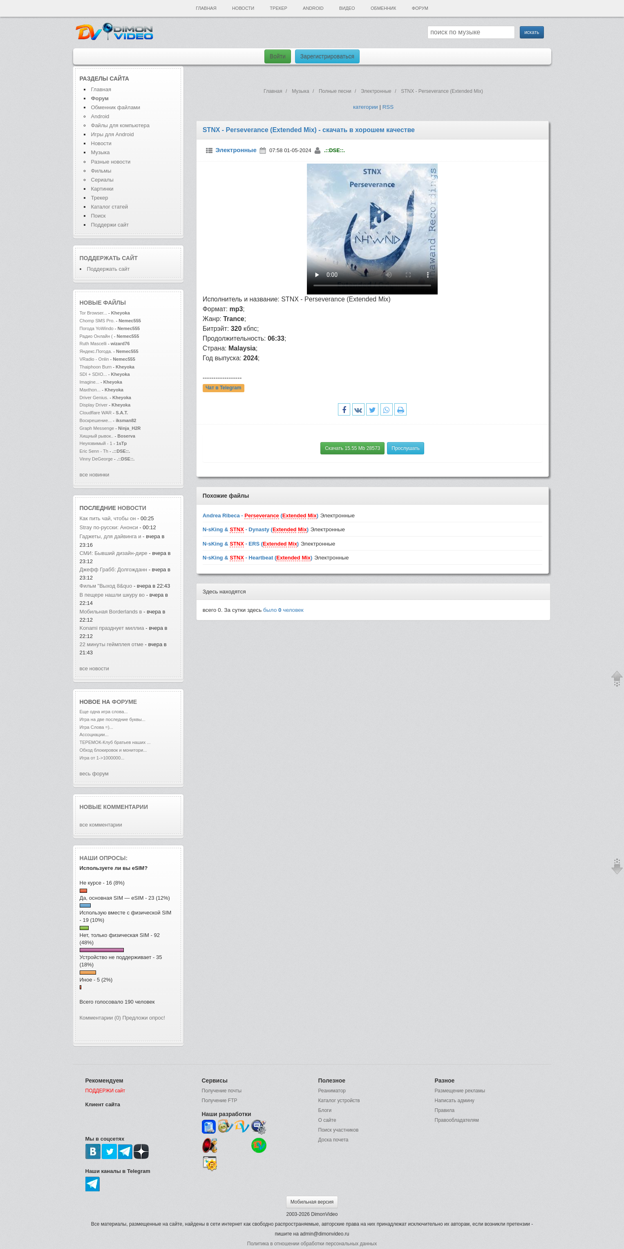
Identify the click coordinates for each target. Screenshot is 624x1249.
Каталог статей (109, 207)
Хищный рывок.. (97, 436)
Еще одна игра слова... (104, 711)
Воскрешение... (96, 420)
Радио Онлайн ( (96, 336)
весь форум (94, 774)
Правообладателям (457, 1120)
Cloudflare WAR (96, 412)
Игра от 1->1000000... (102, 757)
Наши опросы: (104, 858)
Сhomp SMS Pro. (97, 320)
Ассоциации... (94, 734)
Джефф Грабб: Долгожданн (114, 569)
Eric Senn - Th (94, 451)
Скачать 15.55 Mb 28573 (352, 448)
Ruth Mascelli (94, 343)
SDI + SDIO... (93, 374)
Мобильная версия (312, 1202)
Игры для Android (112, 134)
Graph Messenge (97, 428)
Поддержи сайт (110, 225)
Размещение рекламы (460, 1091)
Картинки (102, 189)
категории (365, 107)
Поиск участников (338, 1130)
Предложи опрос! (144, 1018)
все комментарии (101, 825)
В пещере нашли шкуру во (112, 595)
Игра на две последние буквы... (112, 719)
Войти (278, 56)
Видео (347, 8)
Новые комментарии (114, 807)
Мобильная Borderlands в (111, 612)
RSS (388, 107)
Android (313, 8)
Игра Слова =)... (96, 727)
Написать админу (454, 1100)
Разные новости (111, 162)
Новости (243, 8)
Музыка (100, 152)
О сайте (327, 1120)
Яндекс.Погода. (96, 351)
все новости (94, 668)
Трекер (278, 8)
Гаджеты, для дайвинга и (110, 536)
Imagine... (90, 382)
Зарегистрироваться (327, 56)
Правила (445, 1110)
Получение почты (222, 1091)
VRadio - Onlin (94, 359)
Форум (420, 8)
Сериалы (102, 180)
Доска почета (333, 1140)
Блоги (325, 1110)
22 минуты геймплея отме (111, 644)
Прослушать (405, 448)
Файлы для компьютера (120, 125)
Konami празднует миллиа (112, 628)
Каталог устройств (339, 1100)
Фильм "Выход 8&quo (106, 586)
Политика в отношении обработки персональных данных (312, 1244)
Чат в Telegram (224, 388)
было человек (283, 610)
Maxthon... (90, 389)
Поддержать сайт (109, 258)
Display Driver (94, 404)
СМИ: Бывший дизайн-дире (114, 553)
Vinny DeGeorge (96, 458)
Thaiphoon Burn (96, 366)
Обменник (383, 8)
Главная (206, 8)
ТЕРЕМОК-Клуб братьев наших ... (115, 742)
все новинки (95, 475)
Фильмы (101, 171)
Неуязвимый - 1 (96, 443)
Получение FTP (219, 1100)
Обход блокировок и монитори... (113, 750)
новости (132, 508)
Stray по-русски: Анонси (109, 527)
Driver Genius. (94, 397)
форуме (124, 702)
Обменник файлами (116, 107)
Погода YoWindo (97, 328)
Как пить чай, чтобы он (108, 518)
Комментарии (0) (100, 1018)
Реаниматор (332, 1091)
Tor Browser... (93, 312)
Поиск (98, 216)
